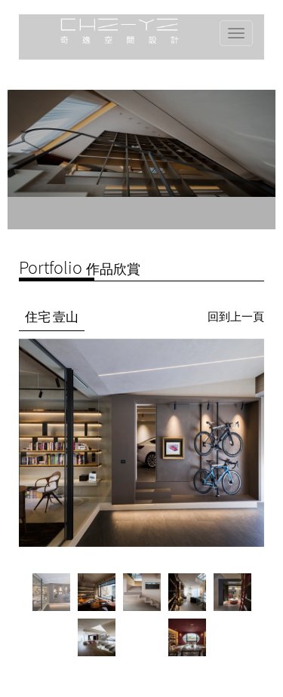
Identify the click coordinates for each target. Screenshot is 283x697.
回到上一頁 (236, 316)
